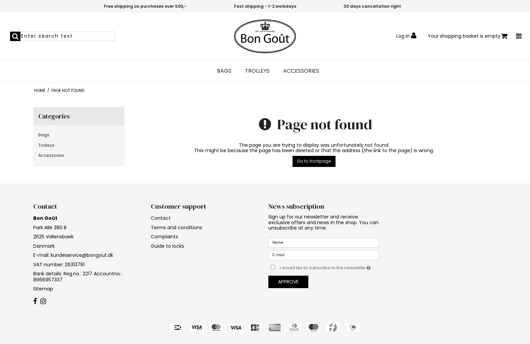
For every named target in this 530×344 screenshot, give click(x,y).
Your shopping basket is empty (467, 36)
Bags (224, 71)
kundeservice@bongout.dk (82, 255)
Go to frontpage (314, 161)
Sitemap (43, 288)
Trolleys (257, 71)
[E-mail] (323, 254)
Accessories (301, 71)
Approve (288, 281)
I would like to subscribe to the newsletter (329, 267)
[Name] (323, 242)
